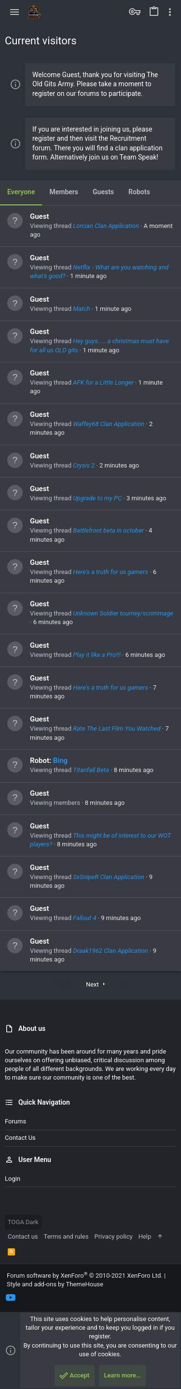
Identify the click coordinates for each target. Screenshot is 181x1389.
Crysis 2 (84, 465)
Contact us (20, 1137)
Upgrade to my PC (97, 498)
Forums (15, 1121)
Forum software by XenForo (85, 1275)
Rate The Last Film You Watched (116, 728)
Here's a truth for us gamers (110, 571)
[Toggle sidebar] (170, 12)
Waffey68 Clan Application (108, 423)
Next (96, 984)
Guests (103, 192)
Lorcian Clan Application (106, 225)
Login (12, 1178)
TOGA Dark (23, 1222)
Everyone (21, 192)
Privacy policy (113, 1236)
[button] (15, 12)
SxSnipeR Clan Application (108, 877)
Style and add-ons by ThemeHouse (55, 1284)
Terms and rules (66, 1236)
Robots (139, 192)
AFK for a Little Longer (103, 382)
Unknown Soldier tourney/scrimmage (123, 613)
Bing (60, 760)
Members (63, 192)
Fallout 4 (84, 918)
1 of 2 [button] (64, 984)
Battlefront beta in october (108, 530)
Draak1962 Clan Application (110, 950)
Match (81, 308)
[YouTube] (10, 1298)
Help (145, 1236)
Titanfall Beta (91, 770)
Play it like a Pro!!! (97, 654)
